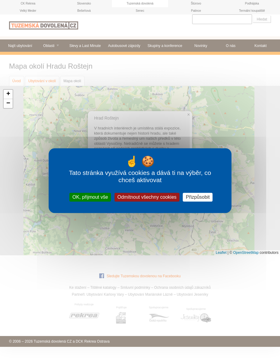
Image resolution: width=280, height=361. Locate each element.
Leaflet (221, 253)
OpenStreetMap (246, 253)
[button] (8, 94)
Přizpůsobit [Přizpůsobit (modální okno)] (198, 197)
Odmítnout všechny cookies (147, 197)
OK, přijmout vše (90, 197)
